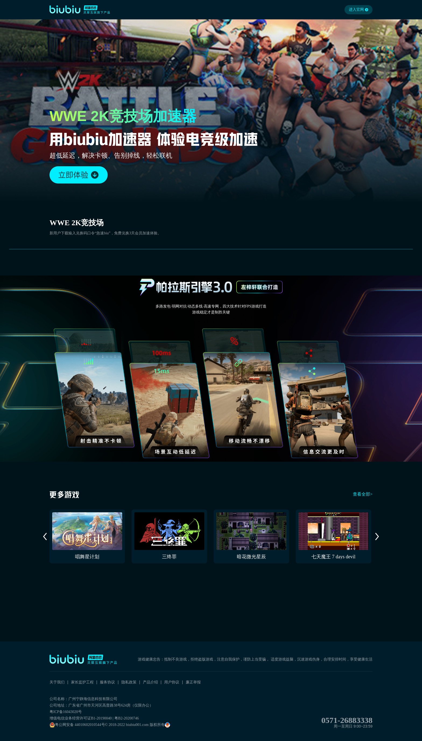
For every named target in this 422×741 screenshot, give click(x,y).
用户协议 (171, 682)
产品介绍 (150, 682)
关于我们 (57, 682)
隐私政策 (128, 682)
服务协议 (107, 682)
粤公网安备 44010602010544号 (77, 725)
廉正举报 (193, 682)
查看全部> (362, 494)
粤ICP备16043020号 (66, 712)
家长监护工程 (82, 682)
